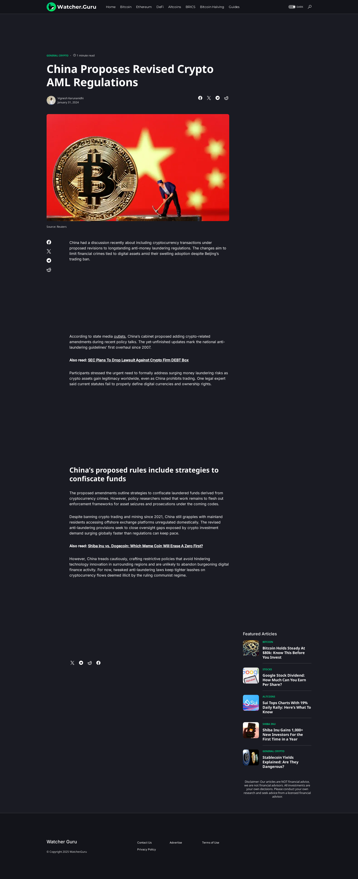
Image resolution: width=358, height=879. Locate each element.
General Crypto (57, 55)
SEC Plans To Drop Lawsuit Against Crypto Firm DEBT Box (138, 360)
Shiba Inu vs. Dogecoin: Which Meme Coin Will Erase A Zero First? (145, 546)
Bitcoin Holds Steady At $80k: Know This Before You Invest (284, 653)
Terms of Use (210, 842)
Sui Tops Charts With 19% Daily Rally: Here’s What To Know (287, 707)
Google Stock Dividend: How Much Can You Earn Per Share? (284, 680)
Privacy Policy (146, 849)
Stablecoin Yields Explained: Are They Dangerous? (280, 762)
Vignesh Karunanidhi (71, 98)
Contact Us (144, 842)
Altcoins (269, 696)
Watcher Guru (62, 841)
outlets (119, 336)
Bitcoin (268, 642)
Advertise (176, 842)
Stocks (267, 669)
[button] (295, 7)
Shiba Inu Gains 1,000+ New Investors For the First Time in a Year (283, 734)
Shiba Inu (269, 724)
